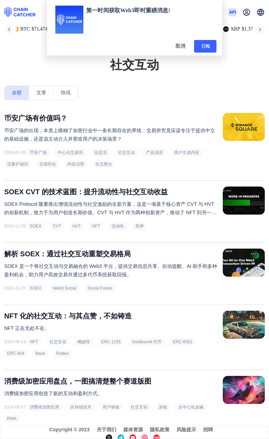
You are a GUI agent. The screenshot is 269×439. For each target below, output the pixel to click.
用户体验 (111, 407)
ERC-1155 (111, 341)
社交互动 (126, 152)
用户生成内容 (186, 152)
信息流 (100, 152)
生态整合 (103, 164)
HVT (77, 226)
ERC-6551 (182, 341)
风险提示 (186, 429)
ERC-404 (15, 353)
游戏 (163, 407)
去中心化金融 (191, 407)
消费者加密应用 (44, 407)
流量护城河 (17, 164)
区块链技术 (80, 407)
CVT (57, 226)
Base (40, 353)
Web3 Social (64, 288)
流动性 (117, 226)
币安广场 (38, 152)
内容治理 (75, 164)
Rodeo (62, 353)
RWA (11, 418)
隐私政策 (160, 429)
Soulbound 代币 (147, 341)
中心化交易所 (70, 152)
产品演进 (154, 152)
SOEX (35, 226)
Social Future (100, 288)
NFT (96, 226)
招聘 (208, 429)
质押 (139, 226)
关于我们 (106, 429)
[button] (260, 12)
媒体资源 (133, 429)
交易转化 (47, 164)
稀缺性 (83, 341)
